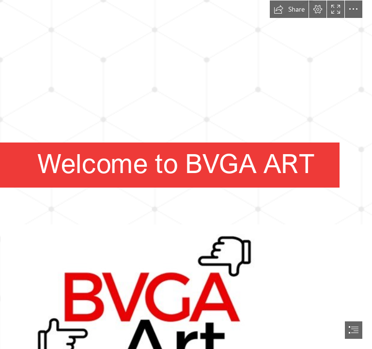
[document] (186, 174)
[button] (289, 9)
